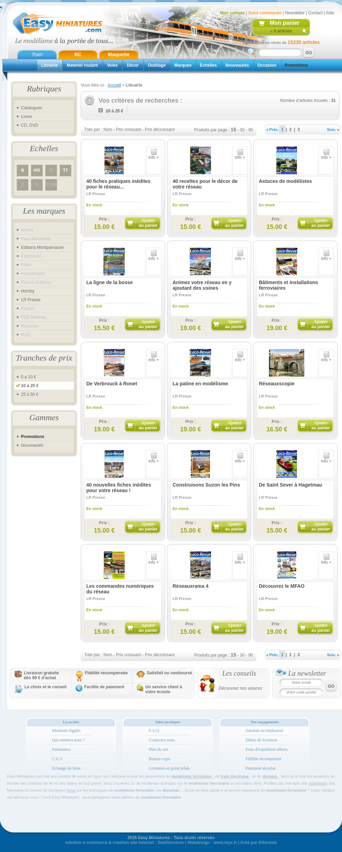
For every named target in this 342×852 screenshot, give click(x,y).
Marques (182, 65)
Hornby (28, 291)
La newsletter (307, 673)
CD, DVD (29, 125)
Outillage (157, 65)
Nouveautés (237, 65)
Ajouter (148, 223)
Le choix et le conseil (45, 686)
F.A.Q (154, 730)
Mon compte (232, 12)
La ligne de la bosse (109, 282)
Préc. (272, 129)
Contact (315, 12)
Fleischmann (33, 273)
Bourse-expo (159, 758)
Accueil (114, 85)
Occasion (266, 65)
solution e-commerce (86, 842)
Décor (133, 65)
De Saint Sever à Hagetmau (290, 485)
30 (242, 129)
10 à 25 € (29, 385)
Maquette (118, 54)
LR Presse (31, 299)
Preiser (27, 308)
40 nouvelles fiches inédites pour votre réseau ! (118, 487)
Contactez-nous (162, 740)
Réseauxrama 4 (191, 586)
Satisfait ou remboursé (169, 673)
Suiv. (333, 129)
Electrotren (31, 256)
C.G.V (57, 758)
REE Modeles (33, 317)
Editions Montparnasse (42, 247)
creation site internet (133, 842)
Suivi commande (264, 12)
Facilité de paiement (104, 686)
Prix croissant (128, 129)
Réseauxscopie (276, 383)
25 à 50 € (29, 394)
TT (65, 170)
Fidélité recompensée (106, 673)
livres (71, 790)
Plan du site (158, 749)
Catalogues (31, 107)
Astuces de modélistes (285, 181)
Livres (26, 116)
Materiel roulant (82, 65)
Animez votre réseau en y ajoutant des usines (202, 285)
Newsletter (295, 12)
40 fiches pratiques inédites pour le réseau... (118, 184)
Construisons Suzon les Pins (206, 485)
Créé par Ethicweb (258, 842)
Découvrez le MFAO (282, 586)
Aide (330, 12)
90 (250, 129)
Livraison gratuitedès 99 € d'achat (41, 675)
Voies (112, 65)
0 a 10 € (28, 377)
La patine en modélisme (200, 383)
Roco (26, 334)
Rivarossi (29, 326)
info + (153, 155)
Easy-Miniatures (36, 238)
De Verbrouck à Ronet (111, 383)
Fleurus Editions (36, 282)
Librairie (49, 65)
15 (233, 129)
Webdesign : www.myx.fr (212, 842)
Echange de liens (66, 768)
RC (77, 54)
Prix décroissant (160, 129)
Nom (107, 129)
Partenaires (61, 749)
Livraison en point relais (169, 768)
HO (37, 170)
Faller (26, 264)
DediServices (171, 842)
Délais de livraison (261, 740)
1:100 (51, 184)
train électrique (234, 776)
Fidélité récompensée (263, 758)
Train (37, 54)
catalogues (318, 783)
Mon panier (284, 23)
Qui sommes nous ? (68, 740)
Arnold (27, 230)
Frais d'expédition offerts (267, 749)
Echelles (208, 65)
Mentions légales (66, 730)
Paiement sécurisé (261, 768)
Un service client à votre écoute (163, 689)
